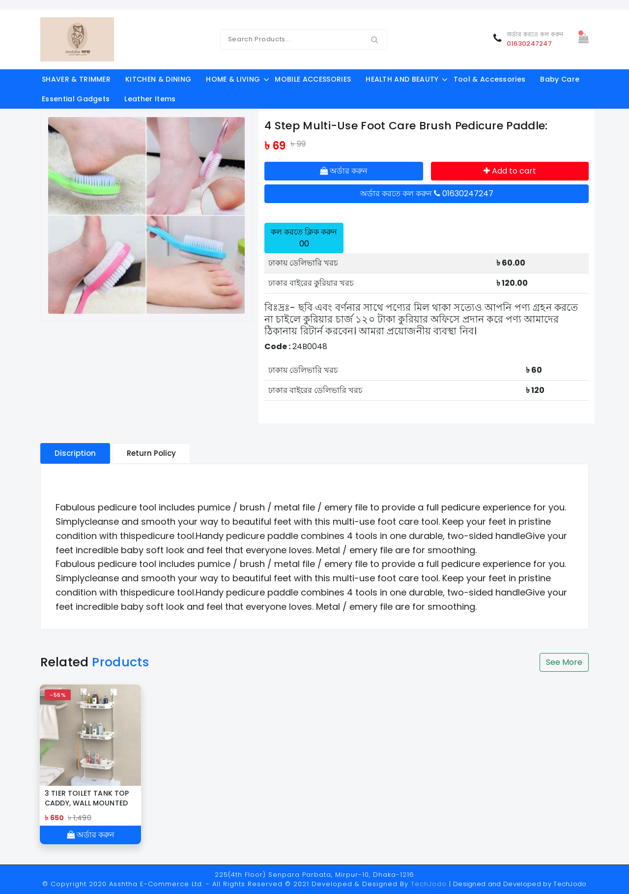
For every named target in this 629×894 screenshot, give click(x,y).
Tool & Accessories (490, 79)
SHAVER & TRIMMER (76, 79)
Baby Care (559, 79)
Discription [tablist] (75, 453)
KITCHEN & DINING (158, 79)
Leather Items (149, 99)
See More (564, 662)
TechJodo (429, 884)
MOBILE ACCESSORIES (313, 79)
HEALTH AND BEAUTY (402, 79)
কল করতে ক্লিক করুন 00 (304, 237)
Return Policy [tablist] (151, 453)
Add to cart (510, 171)
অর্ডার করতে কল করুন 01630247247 (426, 193)
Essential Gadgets (76, 99)
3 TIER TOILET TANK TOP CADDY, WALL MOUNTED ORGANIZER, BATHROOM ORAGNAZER (87, 798)
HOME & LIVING (233, 79)
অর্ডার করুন (344, 171)
